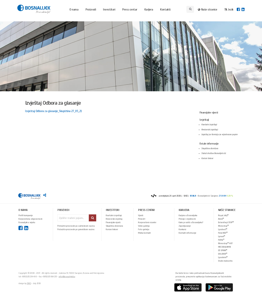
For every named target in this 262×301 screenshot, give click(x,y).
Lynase (221, 236)
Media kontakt (144, 232)
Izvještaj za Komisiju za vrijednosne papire (219, 134)
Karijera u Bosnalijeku (188, 215)
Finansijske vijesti (208, 112)
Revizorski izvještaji (209, 129)
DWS (29, 283)
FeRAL (221, 239)
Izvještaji (204, 119)
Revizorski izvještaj (114, 218)
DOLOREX (222, 253)
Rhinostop (223, 225)
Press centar (129, 9)
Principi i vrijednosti (187, 218)
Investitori (109, 9)
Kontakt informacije (187, 232)
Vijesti (140, 215)
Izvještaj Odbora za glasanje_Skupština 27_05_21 (53, 111)
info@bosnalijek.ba (67, 276)
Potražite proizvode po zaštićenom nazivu (76, 225)
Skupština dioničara (209, 148)
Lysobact (222, 229)
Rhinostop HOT (225, 243)
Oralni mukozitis (225, 260)
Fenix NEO (223, 232)
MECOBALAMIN (224, 246)
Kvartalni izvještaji (209, 124)
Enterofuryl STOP (226, 222)
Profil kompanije (25, 215)
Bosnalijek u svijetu (26, 222)
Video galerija (144, 225)
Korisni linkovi (207, 158)
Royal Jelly (223, 215)
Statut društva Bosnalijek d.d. (213, 153)
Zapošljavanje (185, 225)
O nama (73, 9)
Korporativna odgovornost (30, 218)
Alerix (221, 218)
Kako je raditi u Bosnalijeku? (191, 222)
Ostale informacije (208, 143)
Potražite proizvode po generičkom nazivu (75, 229)
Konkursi (182, 229)
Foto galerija (143, 229)
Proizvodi (91, 9)
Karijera (148, 9)
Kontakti (165, 9)
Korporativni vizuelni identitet (147, 222)
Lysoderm (223, 257)
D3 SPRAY (222, 250)
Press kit (141, 218)
